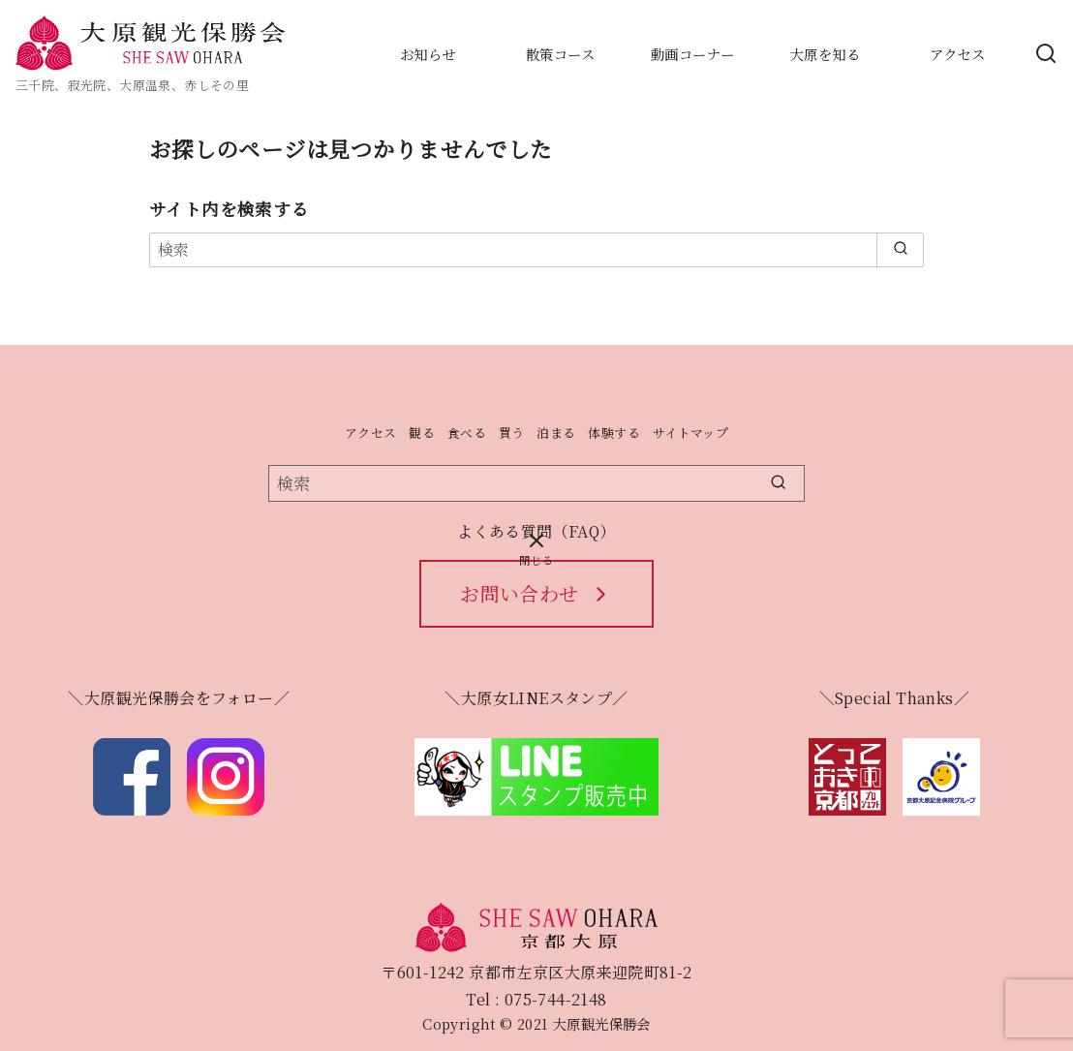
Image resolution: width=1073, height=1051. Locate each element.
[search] (900, 249)
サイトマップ (690, 432)
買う (512, 432)
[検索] (536, 249)
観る (422, 432)
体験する (614, 432)
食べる (466, 432)
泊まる (555, 432)
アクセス (371, 432)
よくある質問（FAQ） (536, 531)
